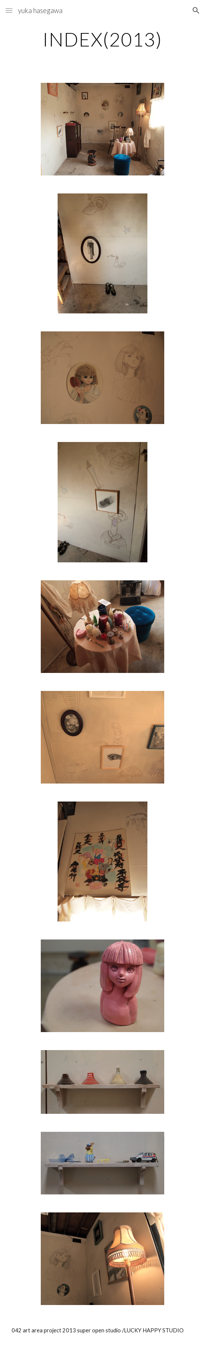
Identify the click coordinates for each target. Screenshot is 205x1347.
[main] (102, 39)
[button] (9, 10)
